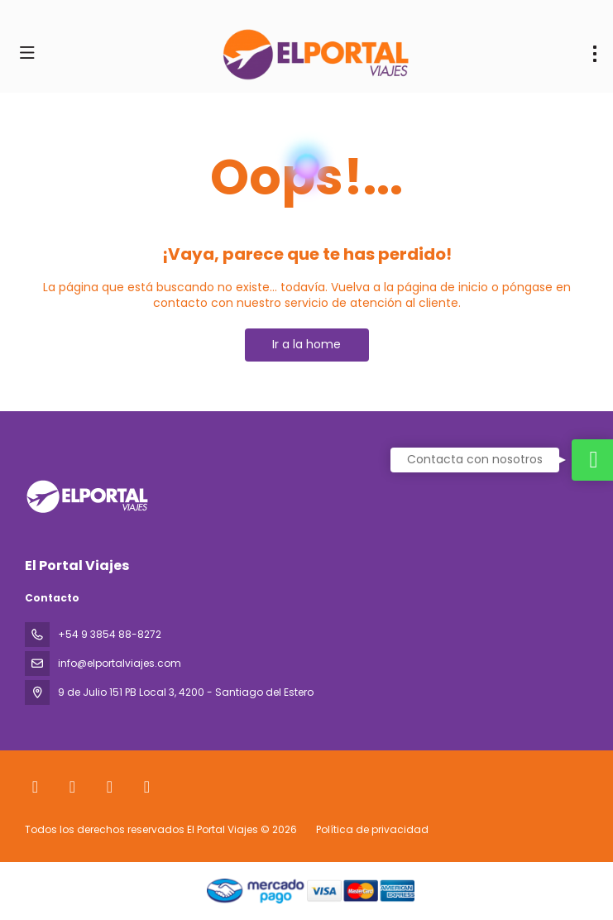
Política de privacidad (372, 829)
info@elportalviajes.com (119, 663)
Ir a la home (306, 344)
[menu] (595, 53)
